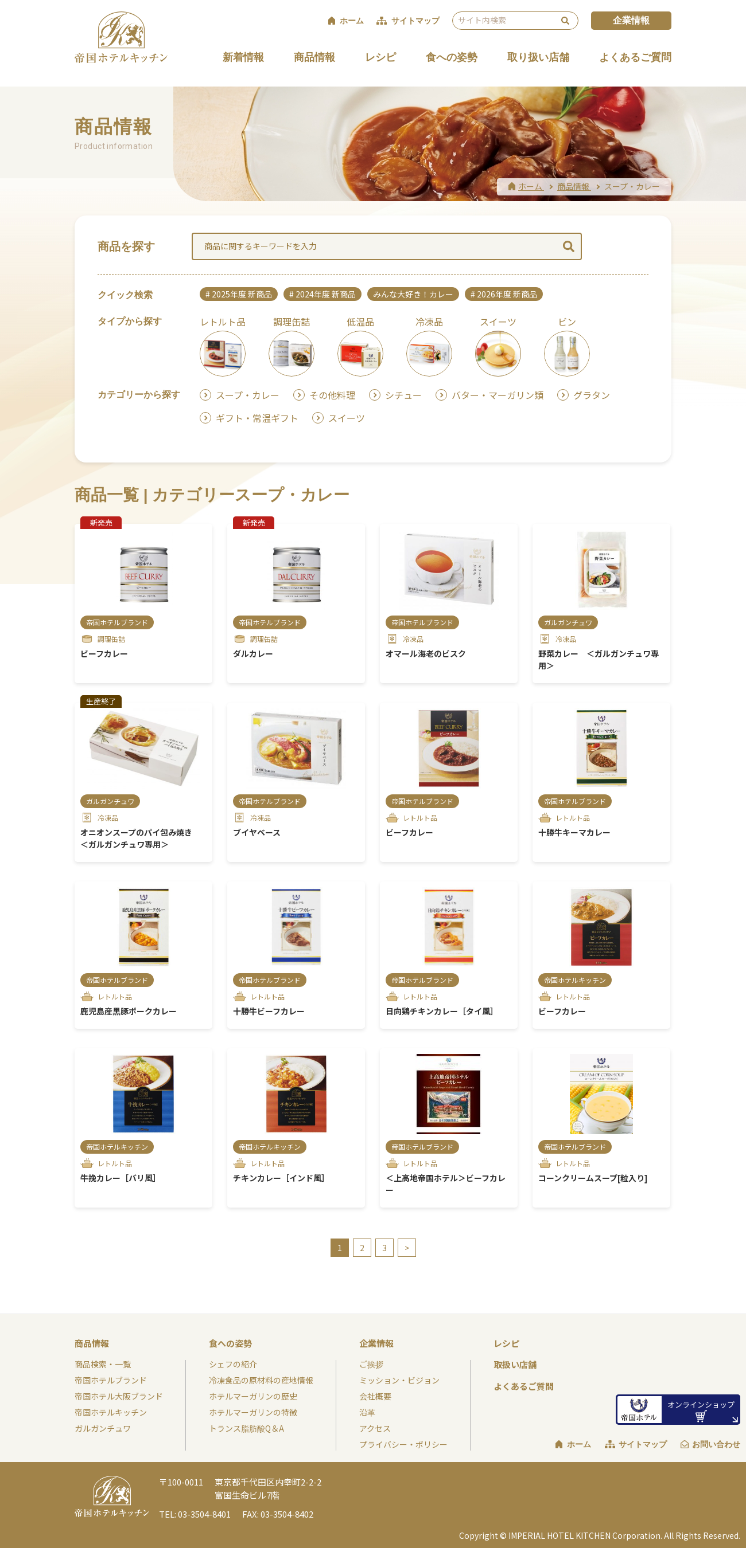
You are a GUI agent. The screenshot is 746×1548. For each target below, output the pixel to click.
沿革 (367, 1412)
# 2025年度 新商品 (238, 294)
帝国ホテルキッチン (111, 1412)
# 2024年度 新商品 (322, 294)
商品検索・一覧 (103, 1364)
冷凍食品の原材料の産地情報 (261, 1380)
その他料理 (332, 395)
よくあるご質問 (635, 57)
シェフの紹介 (233, 1364)
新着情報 (243, 57)
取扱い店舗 (515, 1364)
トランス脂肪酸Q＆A (246, 1428)
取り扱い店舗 (538, 57)
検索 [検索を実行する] (565, 21)
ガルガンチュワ (103, 1428)
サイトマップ (643, 1444)
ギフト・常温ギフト (257, 418)
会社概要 (375, 1396)
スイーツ (346, 418)
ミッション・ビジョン (399, 1380)
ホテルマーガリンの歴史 (253, 1396)
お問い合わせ (716, 1444)
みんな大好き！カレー (413, 294)
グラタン (591, 395)
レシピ (380, 57)
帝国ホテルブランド (111, 1380)
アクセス (375, 1428)
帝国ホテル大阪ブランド (119, 1396)
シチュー (403, 395)
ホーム (579, 1444)
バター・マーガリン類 (497, 395)
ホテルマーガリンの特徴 (253, 1412)
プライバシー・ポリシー (403, 1444)
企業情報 (631, 20)
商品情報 (314, 57)
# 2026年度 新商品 (504, 294)
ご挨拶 (371, 1364)
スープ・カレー (247, 395)
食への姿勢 (451, 57)
